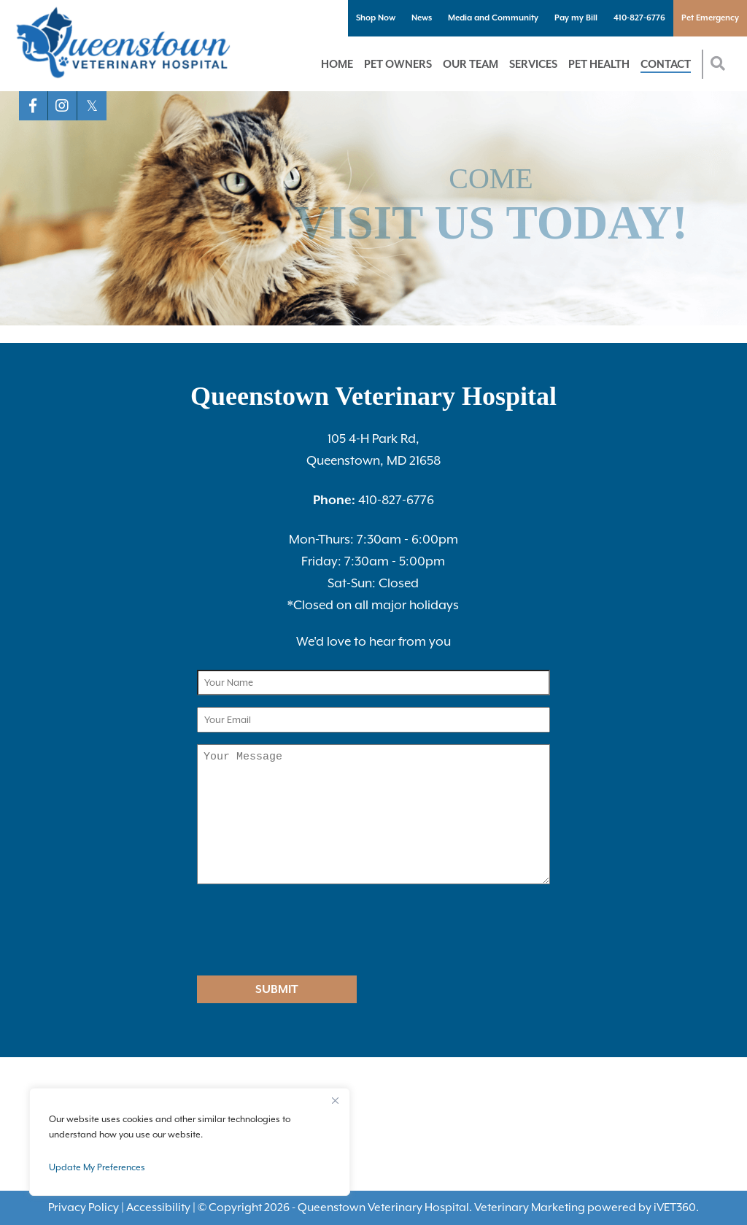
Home (337, 64)
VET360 (675, 1207)
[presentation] (290, 931)
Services (533, 64)
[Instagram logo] (62, 105)
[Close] (335, 1100)
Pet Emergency (710, 18)
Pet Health (599, 64)
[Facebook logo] (33, 105)
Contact (665, 64)
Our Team (470, 64)
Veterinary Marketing (529, 1207)
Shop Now (375, 18)
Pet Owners (398, 64)
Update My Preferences (97, 1167)
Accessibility (158, 1207)
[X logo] (92, 105)
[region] (189, 1142)
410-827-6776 (639, 18)
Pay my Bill (575, 18)
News (421, 18)
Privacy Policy (83, 1207)
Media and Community (493, 18)
